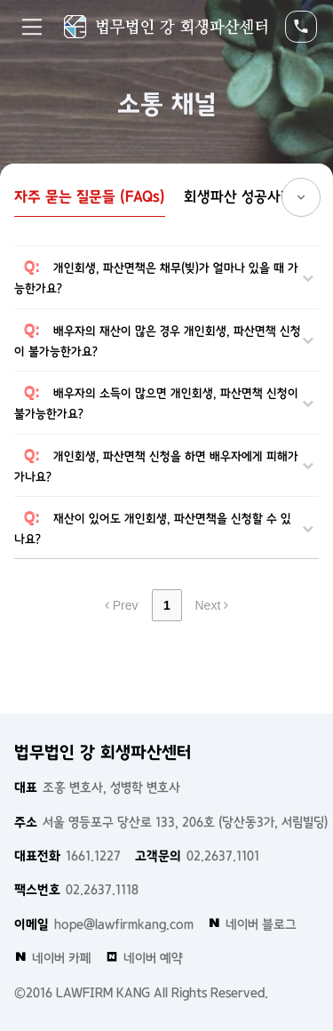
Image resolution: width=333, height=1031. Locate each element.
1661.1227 (67, 856)
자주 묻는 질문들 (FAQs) (89, 196)
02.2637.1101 (197, 856)
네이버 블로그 (252, 924)
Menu (32, 27)
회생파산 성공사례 (239, 196)
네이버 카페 (52, 958)
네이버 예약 (144, 958)
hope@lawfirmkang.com (104, 924)
